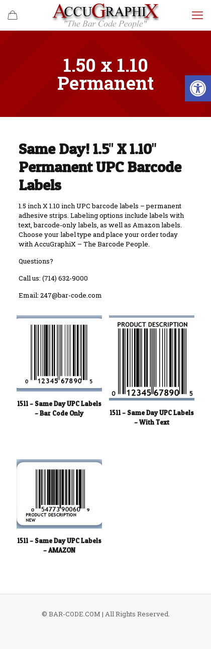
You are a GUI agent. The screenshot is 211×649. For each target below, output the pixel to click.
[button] (198, 88)
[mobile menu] (197, 15)
